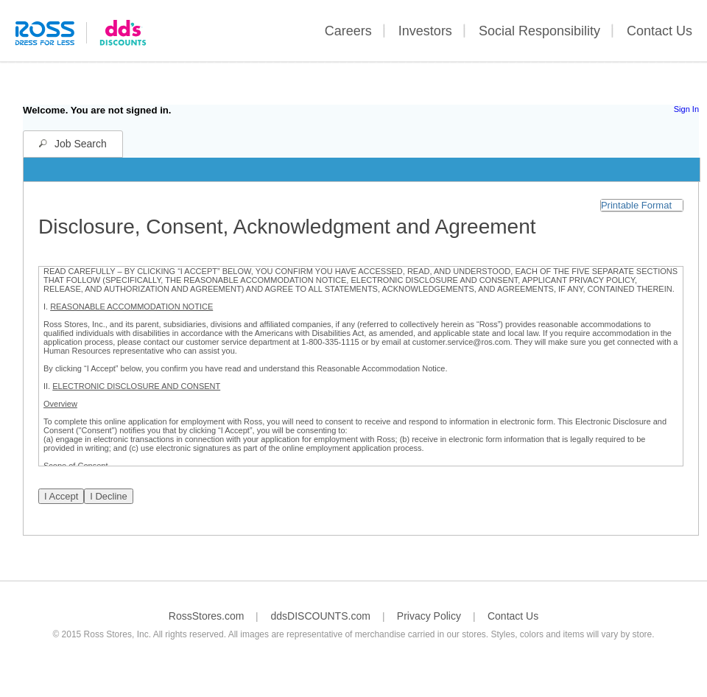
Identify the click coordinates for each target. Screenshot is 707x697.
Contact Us (659, 31)
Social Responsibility (539, 31)
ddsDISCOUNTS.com (320, 616)
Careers (348, 31)
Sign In (686, 109)
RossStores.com (207, 616)
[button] (641, 205)
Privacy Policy (429, 616)
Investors (425, 31)
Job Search (80, 144)
